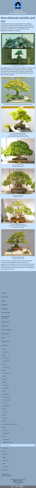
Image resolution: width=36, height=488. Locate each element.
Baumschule (4, 326)
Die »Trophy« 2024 (6, 352)
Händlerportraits (5, 341)
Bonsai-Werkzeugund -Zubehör (6, 317)
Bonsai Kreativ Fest (6, 373)
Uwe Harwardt (18, 480)
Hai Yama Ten (5, 403)
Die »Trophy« (5, 379)
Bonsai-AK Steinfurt (6, 400)
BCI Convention (5, 385)
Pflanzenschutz (5, 334)
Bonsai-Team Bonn (6, 439)
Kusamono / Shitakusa (7, 330)
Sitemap (3, 301)
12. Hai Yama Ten (6, 358)
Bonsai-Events (5, 345)
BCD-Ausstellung (6, 394)
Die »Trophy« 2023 (6, 361)
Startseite (4, 293)
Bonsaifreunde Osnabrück (7, 442)
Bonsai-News (5, 470)
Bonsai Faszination (6, 367)
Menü (22, 487)
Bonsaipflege (5, 308)
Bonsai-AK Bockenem (7, 397)
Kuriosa (3, 337)
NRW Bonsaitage (6, 388)
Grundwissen (5, 305)
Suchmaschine (5, 297)
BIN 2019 (4, 376)
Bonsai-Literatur (5, 322)
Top (18, 487)
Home (13, 487)
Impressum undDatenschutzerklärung (7, 474)
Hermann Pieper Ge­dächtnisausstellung (10, 424)
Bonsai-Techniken (6, 312)
